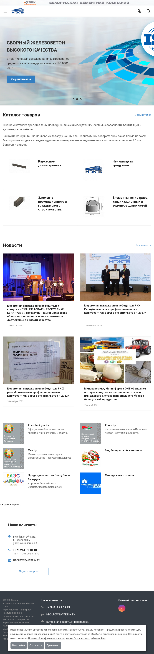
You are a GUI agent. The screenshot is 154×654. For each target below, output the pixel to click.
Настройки (18, 645)
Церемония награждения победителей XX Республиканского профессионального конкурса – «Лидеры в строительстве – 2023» (115, 309)
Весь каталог (143, 114)
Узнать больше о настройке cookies (85, 638)
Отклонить (35, 645)
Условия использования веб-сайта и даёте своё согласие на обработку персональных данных (75, 634)
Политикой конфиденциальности (46, 638)
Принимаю (53, 645)
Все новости (143, 245)
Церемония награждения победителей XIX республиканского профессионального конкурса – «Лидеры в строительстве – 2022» (38, 392)
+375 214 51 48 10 (25, 550)
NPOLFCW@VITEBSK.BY (26, 560)
